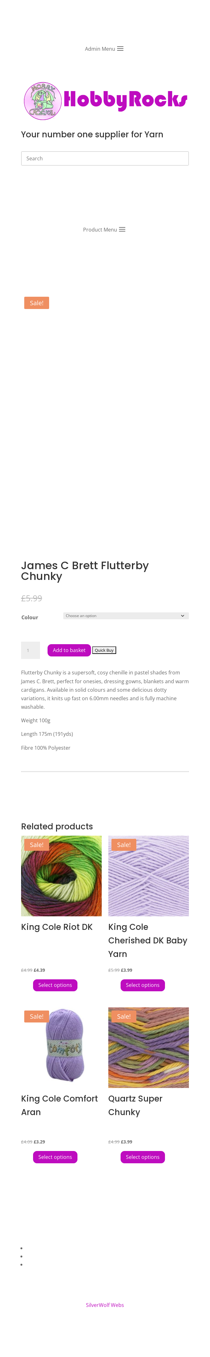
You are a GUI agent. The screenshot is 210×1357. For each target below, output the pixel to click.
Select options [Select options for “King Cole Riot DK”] (55, 985)
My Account (40, 1264)
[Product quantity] (30, 650)
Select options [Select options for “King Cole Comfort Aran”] (55, 1157)
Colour (29, 617)
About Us (37, 1248)
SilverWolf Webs (105, 1305)
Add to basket (69, 650)
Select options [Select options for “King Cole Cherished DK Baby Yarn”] (143, 985)
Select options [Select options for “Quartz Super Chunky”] (143, 1157)
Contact (35, 1256)
